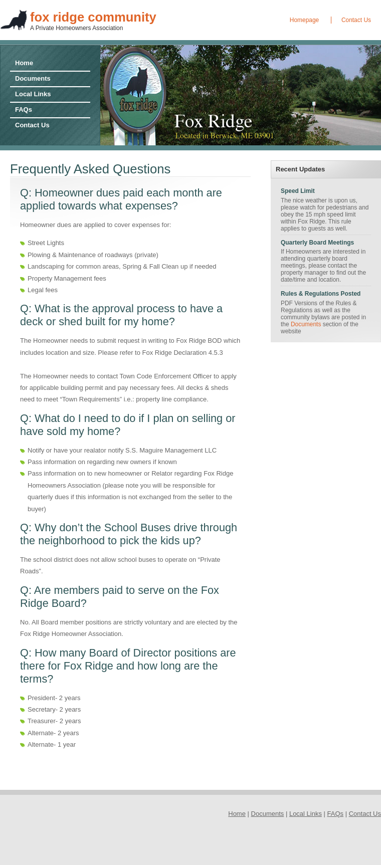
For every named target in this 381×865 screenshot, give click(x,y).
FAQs (23, 109)
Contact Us (356, 20)
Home (24, 63)
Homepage (304, 20)
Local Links (33, 94)
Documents (33, 78)
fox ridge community (93, 17)
